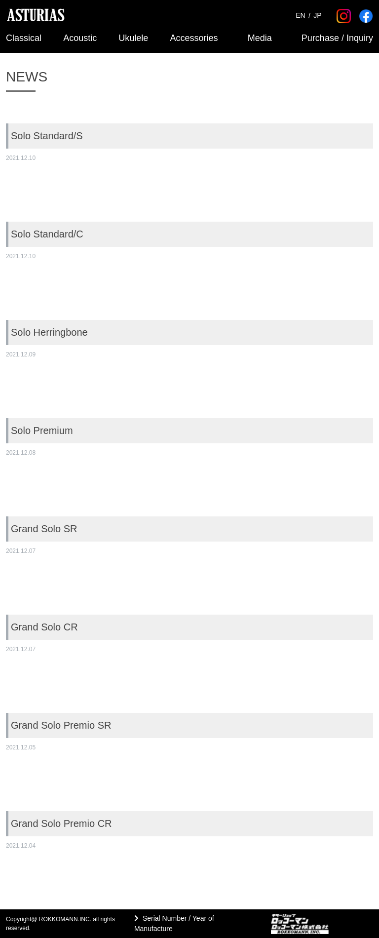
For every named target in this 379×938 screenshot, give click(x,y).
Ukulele (133, 38)
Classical (23, 38)
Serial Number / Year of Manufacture (174, 923)
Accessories (194, 38)
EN (300, 16)
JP (317, 16)
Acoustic (80, 38)
